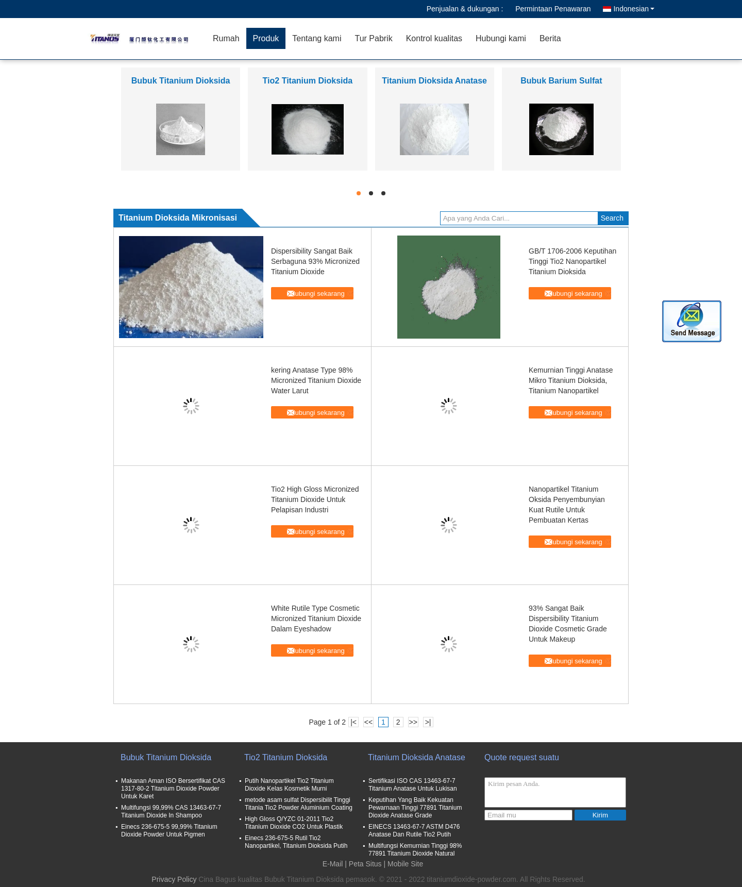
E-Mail (333, 864)
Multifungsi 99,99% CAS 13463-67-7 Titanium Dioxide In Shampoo (171, 811)
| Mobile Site (404, 864)
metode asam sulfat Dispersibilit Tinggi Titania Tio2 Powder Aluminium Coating (298, 803)
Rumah (226, 38)
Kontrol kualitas (434, 38)
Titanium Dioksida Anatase (434, 80)
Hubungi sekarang (317, 293)
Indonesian (633, 9)
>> (413, 722)
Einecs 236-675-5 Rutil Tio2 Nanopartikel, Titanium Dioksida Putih (296, 841)
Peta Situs (365, 864)
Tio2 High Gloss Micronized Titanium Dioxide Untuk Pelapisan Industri (315, 499)
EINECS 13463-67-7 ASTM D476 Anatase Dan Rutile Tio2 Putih (414, 830)
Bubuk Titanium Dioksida (180, 80)
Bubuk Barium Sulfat (561, 80)
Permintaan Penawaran (553, 9)
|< (353, 722)
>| (428, 722)
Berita (550, 38)
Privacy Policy (173, 879)
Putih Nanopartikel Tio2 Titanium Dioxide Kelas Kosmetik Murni (289, 784)
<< (368, 722)
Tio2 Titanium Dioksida (308, 80)
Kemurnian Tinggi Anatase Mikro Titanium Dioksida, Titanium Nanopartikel (571, 380)
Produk (266, 38)
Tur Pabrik (373, 38)
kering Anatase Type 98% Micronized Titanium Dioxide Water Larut (316, 380)
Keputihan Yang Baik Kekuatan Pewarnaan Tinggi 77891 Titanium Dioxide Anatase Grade (415, 807)
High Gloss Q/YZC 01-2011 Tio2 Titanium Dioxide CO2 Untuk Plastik (294, 822)
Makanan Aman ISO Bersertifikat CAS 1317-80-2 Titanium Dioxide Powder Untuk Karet (173, 788)
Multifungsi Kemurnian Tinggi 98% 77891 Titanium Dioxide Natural (415, 849)
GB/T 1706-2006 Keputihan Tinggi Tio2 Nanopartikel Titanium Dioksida (572, 261)
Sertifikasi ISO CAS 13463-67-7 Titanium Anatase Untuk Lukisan (412, 784)
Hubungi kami (501, 38)
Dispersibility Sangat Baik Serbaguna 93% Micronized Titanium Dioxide (315, 261)
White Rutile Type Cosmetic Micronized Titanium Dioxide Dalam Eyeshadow (316, 618)
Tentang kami (316, 38)
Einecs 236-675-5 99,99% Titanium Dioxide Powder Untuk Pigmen (169, 830)
